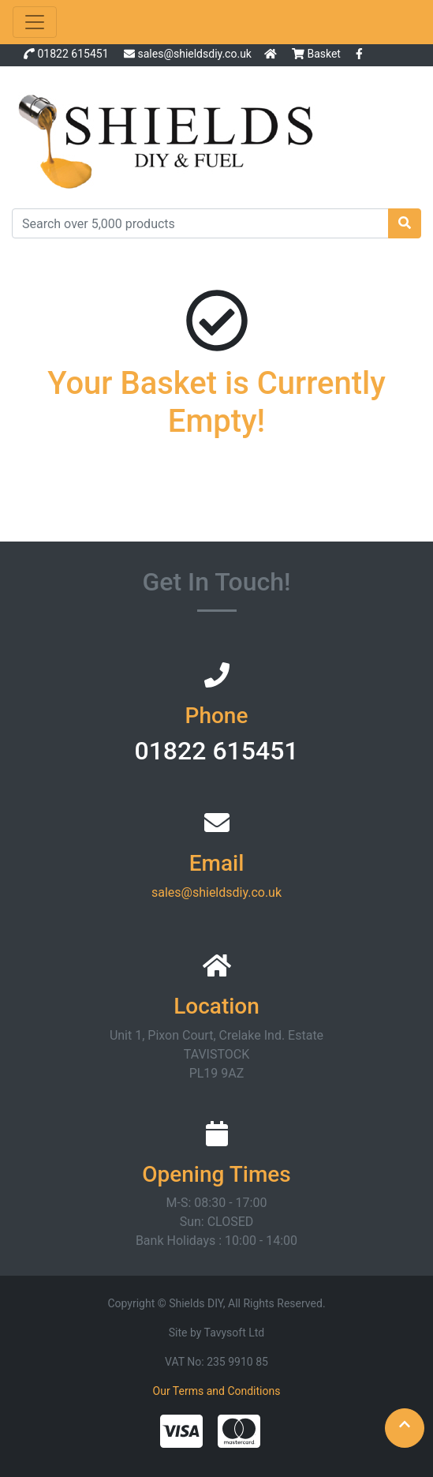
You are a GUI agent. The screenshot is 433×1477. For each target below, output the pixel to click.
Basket (317, 53)
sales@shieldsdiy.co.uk (194, 53)
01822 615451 (72, 53)
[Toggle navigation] (35, 22)
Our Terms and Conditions (217, 1391)
